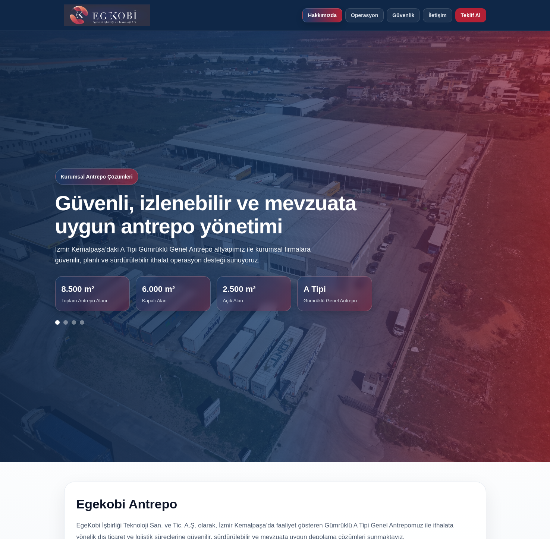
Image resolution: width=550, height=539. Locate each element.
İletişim (437, 15)
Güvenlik (403, 15)
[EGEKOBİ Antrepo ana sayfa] (107, 15)
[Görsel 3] (74, 322)
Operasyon (364, 15)
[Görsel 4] (82, 322)
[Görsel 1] (57, 322)
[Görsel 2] (65, 322)
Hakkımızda (322, 15)
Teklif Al (471, 15)
